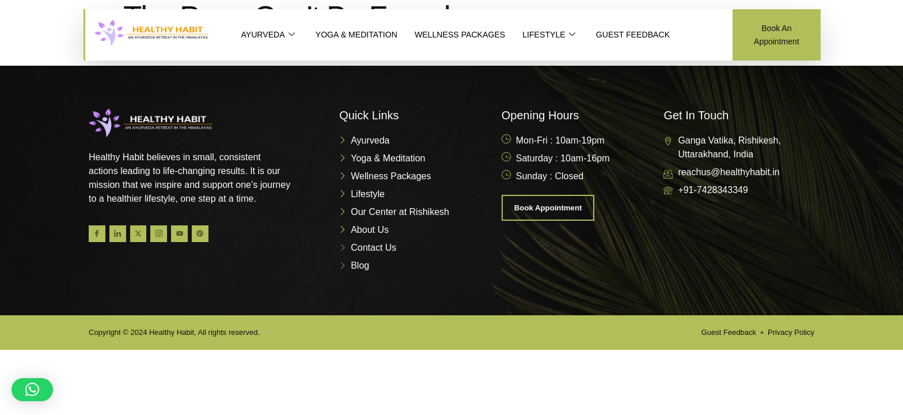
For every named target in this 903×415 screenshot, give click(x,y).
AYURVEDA (269, 35)
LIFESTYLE (563, 35)
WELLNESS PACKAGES (471, 35)
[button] (32, 389)
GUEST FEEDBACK (651, 35)
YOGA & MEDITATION (361, 35)
